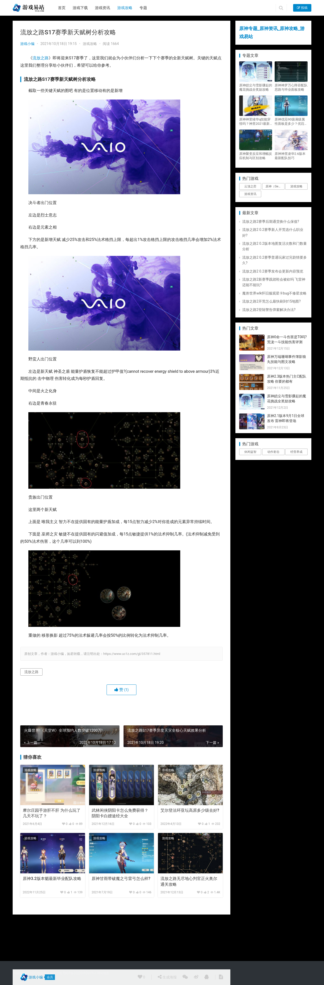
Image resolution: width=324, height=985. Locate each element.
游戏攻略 (124, 8)
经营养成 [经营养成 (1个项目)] (296, 452)
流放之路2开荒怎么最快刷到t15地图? (271, 301)
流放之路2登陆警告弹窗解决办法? (269, 310)
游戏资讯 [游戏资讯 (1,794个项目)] (250, 194)
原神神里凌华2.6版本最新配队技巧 (290, 156)
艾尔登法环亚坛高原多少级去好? (189, 810)
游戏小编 (27, 44)
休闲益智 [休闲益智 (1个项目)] (250, 452)
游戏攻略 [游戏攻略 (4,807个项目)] (296, 186)
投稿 (302, 8)
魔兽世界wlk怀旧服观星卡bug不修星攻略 (274, 293)
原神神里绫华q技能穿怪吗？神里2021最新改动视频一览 (255, 121)
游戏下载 (80, 8)
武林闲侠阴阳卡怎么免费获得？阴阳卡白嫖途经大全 (120, 813)
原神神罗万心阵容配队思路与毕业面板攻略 (291, 87)
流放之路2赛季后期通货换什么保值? (270, 221)
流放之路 (40, 58)
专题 (143, 8)
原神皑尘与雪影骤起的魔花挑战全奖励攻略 (255, 87)
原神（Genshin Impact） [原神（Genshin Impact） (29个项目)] (275, 186)
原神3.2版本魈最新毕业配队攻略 (52, 878)
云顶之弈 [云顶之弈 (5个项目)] (250, 186)
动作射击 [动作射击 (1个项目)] (273, 452)
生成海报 (167, 977)
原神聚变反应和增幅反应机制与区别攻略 (255, 156)
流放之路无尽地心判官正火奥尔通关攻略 (188, 881)
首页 (62, 8)
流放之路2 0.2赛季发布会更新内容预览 (272, 271)
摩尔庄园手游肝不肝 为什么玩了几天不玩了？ (51, 813)
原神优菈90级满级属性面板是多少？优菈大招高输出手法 (291, 121)
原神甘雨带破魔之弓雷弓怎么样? (121, 878)
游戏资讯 (102, 8)
